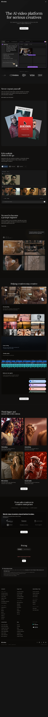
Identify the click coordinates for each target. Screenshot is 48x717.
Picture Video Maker (4, 626)
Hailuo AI (2, 615)
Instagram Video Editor (5, 628)
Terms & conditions (12, 644)
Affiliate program (20, 634)
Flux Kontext (19, 607)
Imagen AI (18, 610)
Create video (24, 488)
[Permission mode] (15, 44)
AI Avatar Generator (4, 594)
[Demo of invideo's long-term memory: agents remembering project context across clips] (24, 123)
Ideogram (18, 604)
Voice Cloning (35, 596)
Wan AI (2, 612)
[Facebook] (46, 642)
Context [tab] (21, 44)
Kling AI (2, 610)
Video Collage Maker (4, 631)
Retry (24, 560)
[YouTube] (44, 642)
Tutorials (18, 626)
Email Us (18, 624)
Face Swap (34, 608)
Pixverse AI (3, 613)
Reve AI (18, 612)
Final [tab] (30, 44)
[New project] (32, 41)
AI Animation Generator (5, 601)
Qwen (18, 609)
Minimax (34, 602)
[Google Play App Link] (40, 624)
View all (2, 618)
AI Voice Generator (36, 591)
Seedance (3, 617)
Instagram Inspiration (20, 631)
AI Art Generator (19, 593)
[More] (17, 44)
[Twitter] (37, 642)
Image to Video (3, 598)
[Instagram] (41, 642)
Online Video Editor (4, 624)
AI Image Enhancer (20, 598)
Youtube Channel (20, 629)
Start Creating (24, 28)
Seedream (18, 605)
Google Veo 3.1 (3, 607)
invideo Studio (4, 622)
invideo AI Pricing (20, 636)
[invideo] (3, 642)
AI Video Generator (4, 593)
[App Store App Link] (40, 627)
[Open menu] (46, 2)
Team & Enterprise (27, 549)
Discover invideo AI (24, 398)
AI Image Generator (20, 591)
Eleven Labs (35, 600)
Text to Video (3, 596)
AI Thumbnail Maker (20, 596)
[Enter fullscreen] (46, 44)
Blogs (18, 628)
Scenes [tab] (26, 44)
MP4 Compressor (4, 636)
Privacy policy (4, 644)
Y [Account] (45, 41)
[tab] (3, 41)
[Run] (44, 201)
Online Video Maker (4, 629)
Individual (19, 549)
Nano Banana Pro (20, 602)
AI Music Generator (36, 593)
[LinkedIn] (39, 642)
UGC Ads (2, 599)
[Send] (16, 65)
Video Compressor (4, 634)
